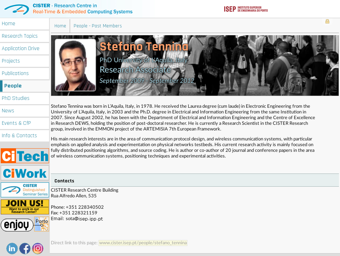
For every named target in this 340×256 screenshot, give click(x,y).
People (13, 86)
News (8, 110)
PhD (16, 98)
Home (8, 23)
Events (16, 123)
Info (19, 135)
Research (20, 36)
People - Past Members (98, 26)
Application (20, 48)
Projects (11, 61)
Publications (15, 73)
